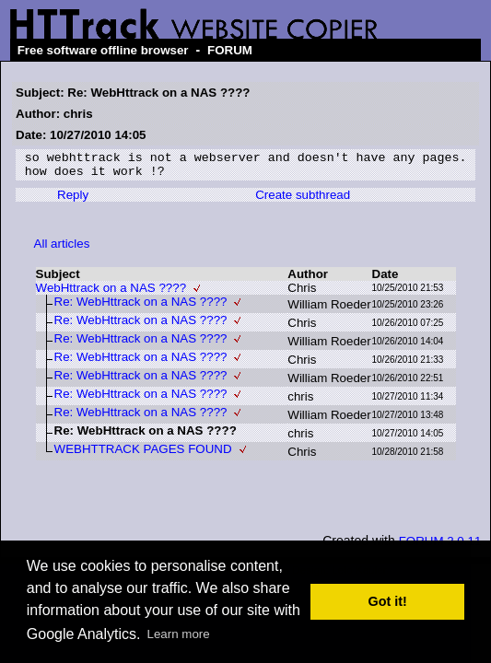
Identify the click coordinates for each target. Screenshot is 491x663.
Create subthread (302, 200)
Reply (72, 200)
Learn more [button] (178, 634)
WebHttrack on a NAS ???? (111, 293)
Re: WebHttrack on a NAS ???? (141, 307)
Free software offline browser (103, 50)
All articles (62, 249)
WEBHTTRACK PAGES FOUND (143, 454)
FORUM (229, 50)
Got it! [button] (387, 601)
